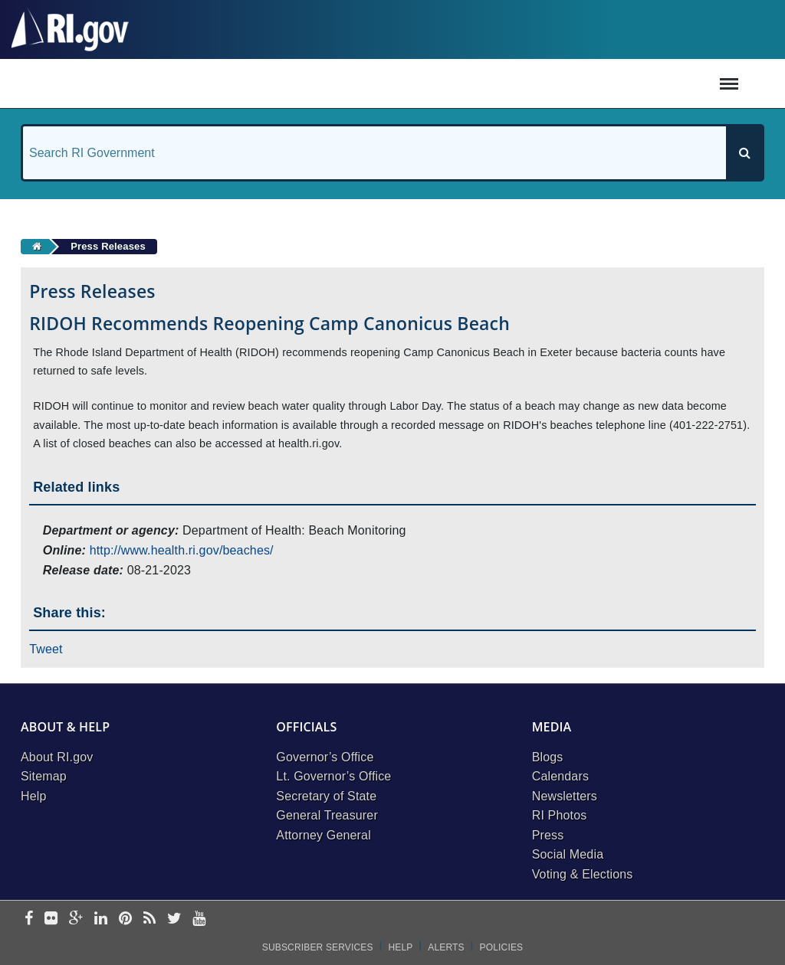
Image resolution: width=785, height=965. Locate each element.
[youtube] (198, 919)
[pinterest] (125, 919)
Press (548, 835)
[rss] (149, 919)
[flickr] (50, 919)
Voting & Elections (582, 874)
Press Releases (108, 246)
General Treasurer (327, 815)
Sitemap (44, 776)
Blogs (547, 757)
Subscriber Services (317, 947)
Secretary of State (326, 796)
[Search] (744, 152)
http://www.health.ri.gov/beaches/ (182, 550)
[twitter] (174, 919)
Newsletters (564, 796)
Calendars (560, 776)
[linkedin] (100, 919)
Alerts (446, 947)
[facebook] (29, 919)
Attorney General (323, 835)
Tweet (46, 649)
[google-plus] (76, 919)
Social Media (568, 854)
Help (34, 796)
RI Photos (559, 815)
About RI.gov (57, 757)
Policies (502, 947)
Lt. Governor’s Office (333, 776)
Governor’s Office (324, 757)
